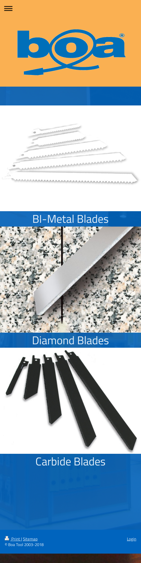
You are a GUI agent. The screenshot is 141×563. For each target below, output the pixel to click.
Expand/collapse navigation (70, 8)
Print (13, 539)
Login (131, 539)
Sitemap (30, 539)
